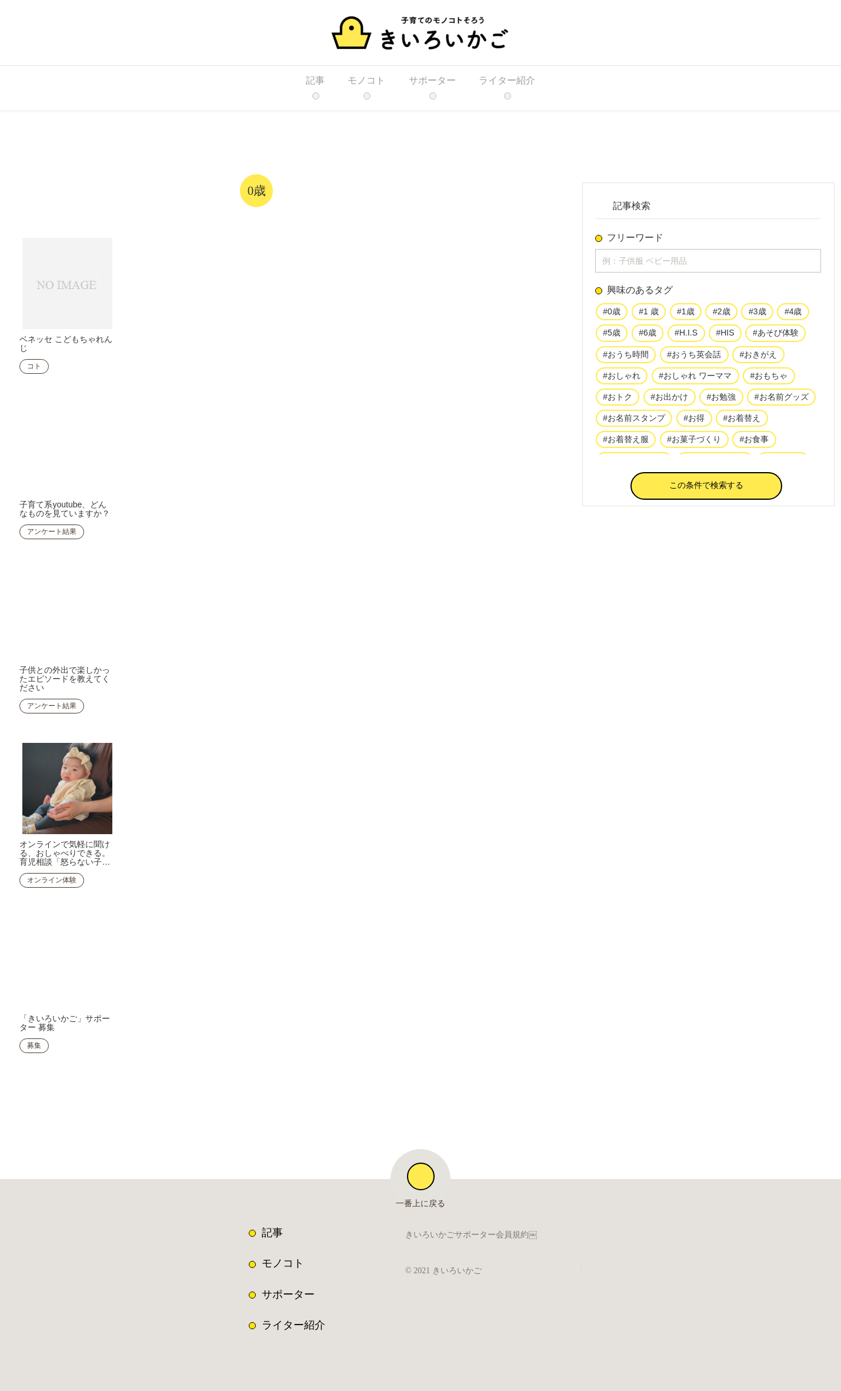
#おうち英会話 (694, 357)
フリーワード (635, 238)
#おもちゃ (767, 379)
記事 (272, 1225)
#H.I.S (684, 335)
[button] (706, 488)
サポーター (288, 1287)
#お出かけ (669, 400)
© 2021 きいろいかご (446, 1264)
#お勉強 (720, 400)
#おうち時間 (626, 357)
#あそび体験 (772, 335)
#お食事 (753, 444)
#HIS (721, 335)
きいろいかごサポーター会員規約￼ (471, 1229)
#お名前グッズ (780, 400)
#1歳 (684, 314)
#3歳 (756, 314)
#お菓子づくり (694, 444)
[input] (708, 262)
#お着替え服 (626, 444)
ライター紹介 (293, 1318)
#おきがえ (757, 357)
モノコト (283, 1256)
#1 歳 (648, 314)
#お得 (694, 422)
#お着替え (741, 422)
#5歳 (611, 335)
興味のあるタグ (640, 292)
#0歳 (611, 314)
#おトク (617, 400)
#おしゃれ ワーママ (695, 379)
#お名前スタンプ (634, 422)
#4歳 (791, 314)
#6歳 (647, 335)
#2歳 (720, 314)
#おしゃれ (621, 379)
